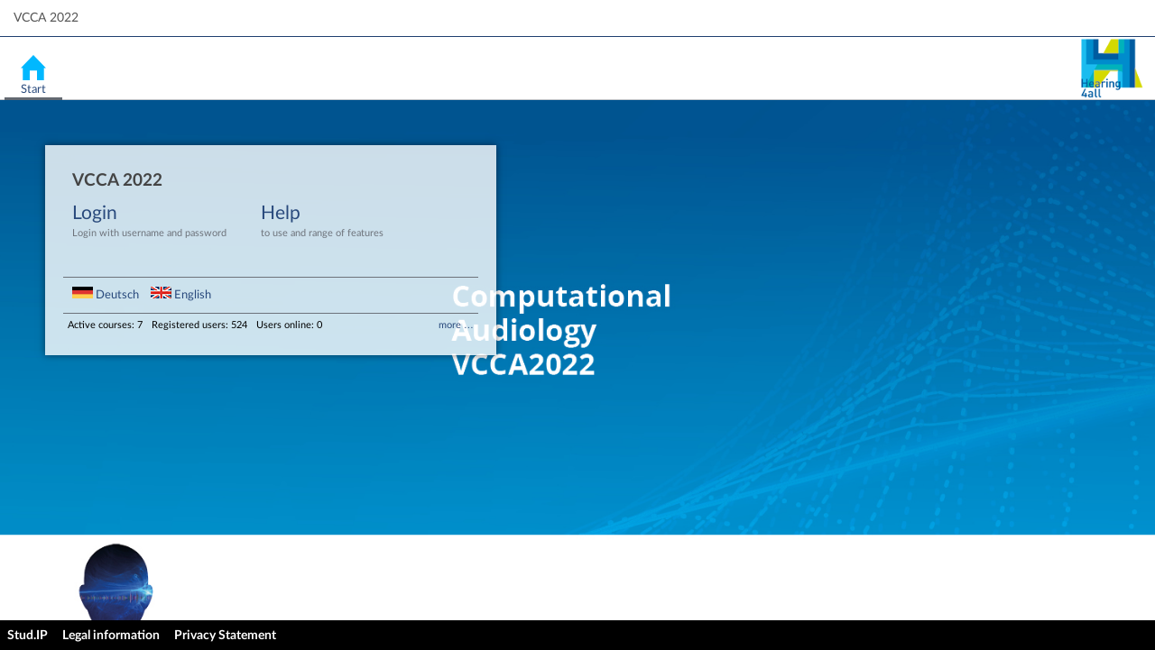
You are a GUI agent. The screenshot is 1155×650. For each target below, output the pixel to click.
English (181, 294)
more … (456, 325)
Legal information (111, 635)
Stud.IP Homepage (1110, 67)
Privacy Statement (225, 635)
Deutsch (107, 294)
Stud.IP (27, 635)
